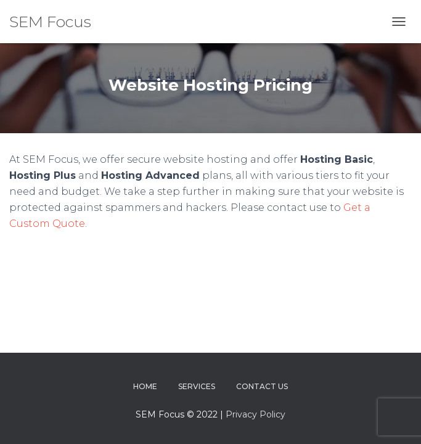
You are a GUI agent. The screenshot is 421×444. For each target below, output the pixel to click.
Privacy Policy (255, 414)
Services (196, 386)
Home (145, 386)
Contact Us (262, 386)
